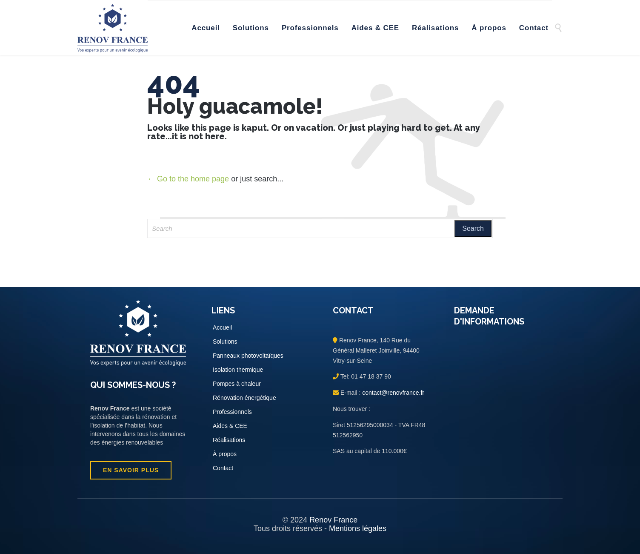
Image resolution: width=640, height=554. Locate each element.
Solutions (225, 341)
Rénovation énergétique (244, 397)
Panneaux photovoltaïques (248, 355)
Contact (223, 468)
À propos (225, 454)
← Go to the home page (188, 179)
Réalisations (229, 439)
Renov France (333, 520)
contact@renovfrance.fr (392, 392)
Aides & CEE (230, 425)
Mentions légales (357, 528)
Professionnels (232, 411)
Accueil (222, 327)
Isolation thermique (238, 369)
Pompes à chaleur (237, 383)
